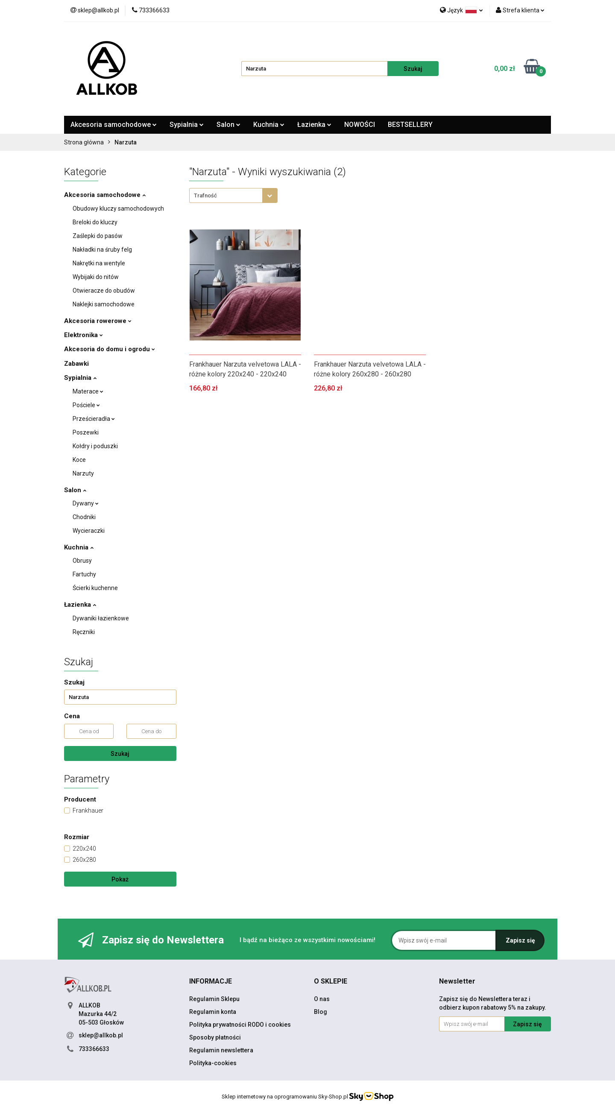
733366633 (94, 1049)
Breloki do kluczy (95, 222)
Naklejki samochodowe (104, 304)
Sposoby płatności (215, 1037)
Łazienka (314, 124)
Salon (228, 124)
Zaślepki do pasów (98, 235)
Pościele (86, 405)
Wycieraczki (89, 530)
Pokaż (120, 879)
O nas (322, 999)
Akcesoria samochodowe (113, 124)
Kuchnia (268, 124)
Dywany (86, 503)
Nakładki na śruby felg (102, 249)
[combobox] (233, 195)
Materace (88, 391)
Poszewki (86, 432)
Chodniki (84, 517)
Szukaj (120, 753)
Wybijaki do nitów (96, 276)
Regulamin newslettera (221, 1050)
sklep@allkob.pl (101, 1035)
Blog (320, 1011)
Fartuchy (84, 574)
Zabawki (76, 363)
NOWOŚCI (359, 124)
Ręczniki (84, 632)
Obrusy (82, 560)
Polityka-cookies (213, 1063)
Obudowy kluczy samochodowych (118, 208)
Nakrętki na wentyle (99, 263)
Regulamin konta (212, 1011)
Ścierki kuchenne (95, 587)
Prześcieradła (94, 418)
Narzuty (83, 473)
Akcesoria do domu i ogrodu (109, 349)
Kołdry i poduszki (95, 446)
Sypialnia (187, 124)
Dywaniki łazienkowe (101, 618)
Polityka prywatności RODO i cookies (240, 1024)
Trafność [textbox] (205, 195)
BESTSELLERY (410, 124)
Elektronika (83, 335)
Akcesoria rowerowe (98, 321)
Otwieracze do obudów (104, 290)
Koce (79, 459)
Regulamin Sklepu (214, 999)
